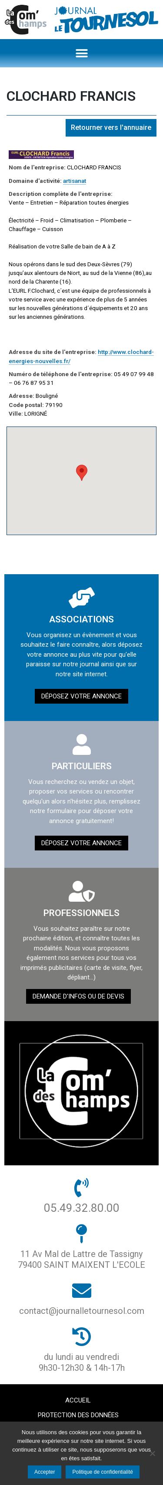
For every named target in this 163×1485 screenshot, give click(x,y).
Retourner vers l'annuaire (111, 127)
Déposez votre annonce (81, 696)
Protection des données (78, 1415)
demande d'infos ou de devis (78, 996)
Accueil (78, 1400)
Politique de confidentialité (102, 1472)
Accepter (44, 1472)
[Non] (152, 1453)
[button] (81, 53)
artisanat (74, 180)
